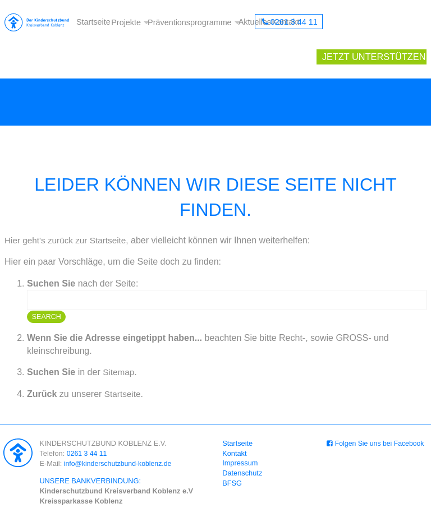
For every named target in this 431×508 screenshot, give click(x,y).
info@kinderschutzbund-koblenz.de (120, 431)
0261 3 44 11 (293, 22)
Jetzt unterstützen (377, 22)
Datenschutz (243, 441)
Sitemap (119, 340)
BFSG (232, 451)
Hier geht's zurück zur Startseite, (69, 208)
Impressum (240, 431)
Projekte (125, 22)
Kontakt (235, 421)
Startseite (93, 22)
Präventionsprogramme (190, 22)
